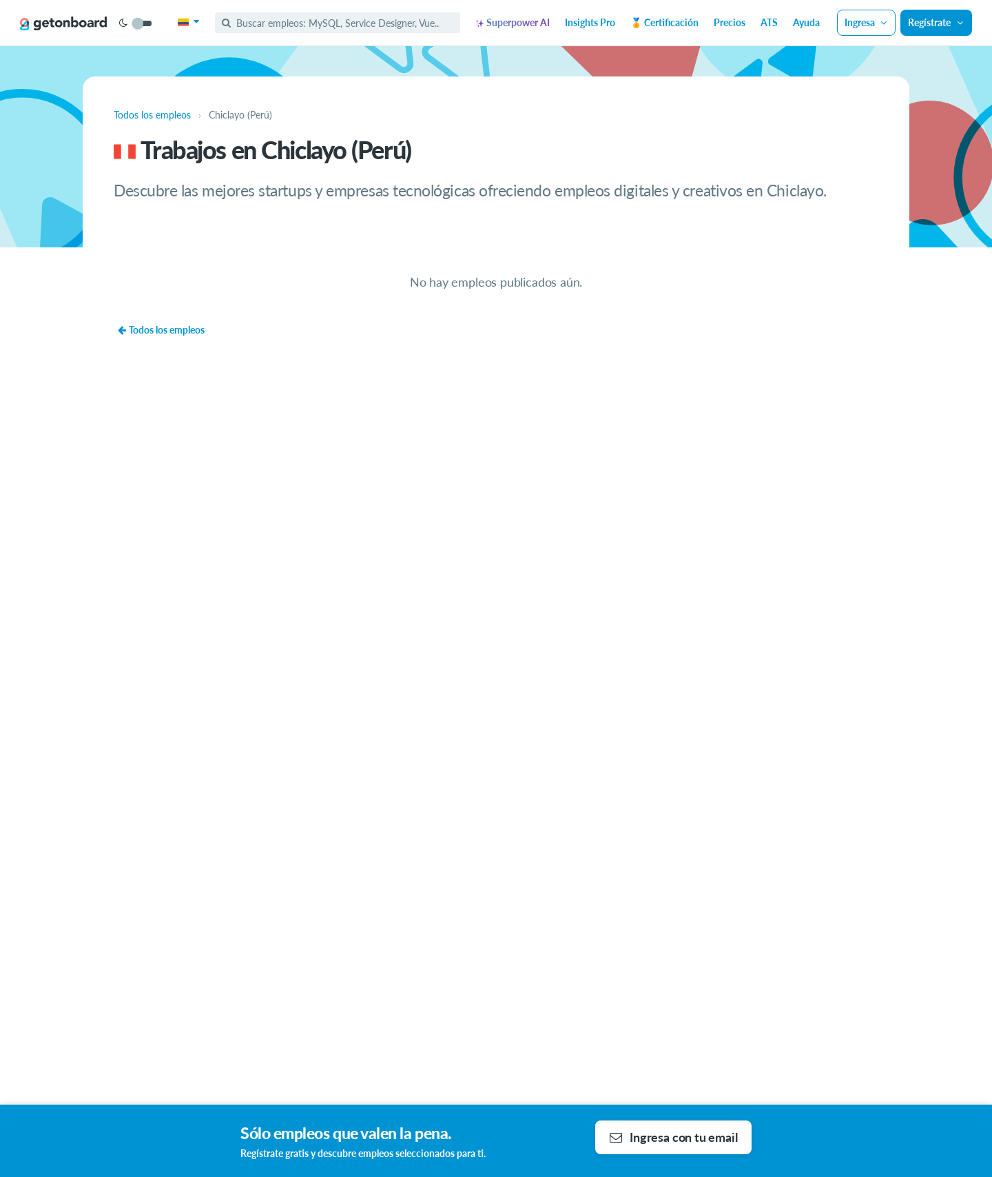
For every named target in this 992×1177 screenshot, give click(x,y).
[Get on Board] (63, 23)
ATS (769, 22)
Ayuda (806, 22)
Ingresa (867, 22)
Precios (729, 22)
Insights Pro (590, 22)
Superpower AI (513, 22)
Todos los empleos (161, 330)
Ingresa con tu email (673, 1137)
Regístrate (936, 22)
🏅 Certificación (664, 22)
